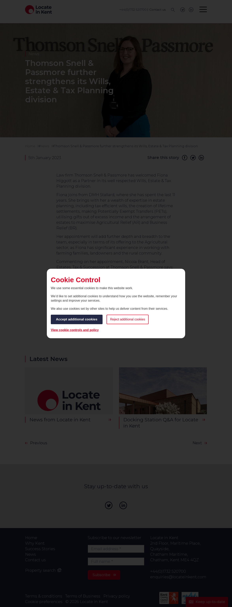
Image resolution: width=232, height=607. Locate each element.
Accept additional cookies (76, 319)
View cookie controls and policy (75, 330)
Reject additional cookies (127, 319)
